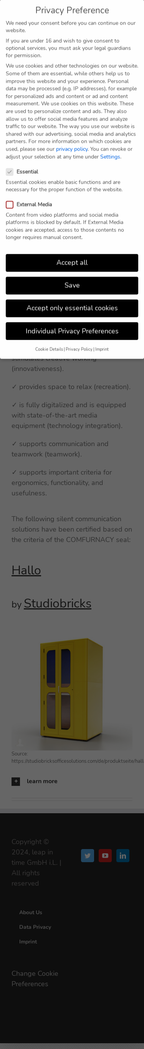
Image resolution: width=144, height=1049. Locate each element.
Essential (25, 166)
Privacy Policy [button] (79, 343)
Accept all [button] (72, 257)
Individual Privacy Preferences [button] (72, 325)
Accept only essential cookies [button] (72, 302)
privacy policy (72, 143)
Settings (110, 150)
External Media (32, 198)
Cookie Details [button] (49, 343)
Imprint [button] (102, 343)
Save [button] (72, 279)
